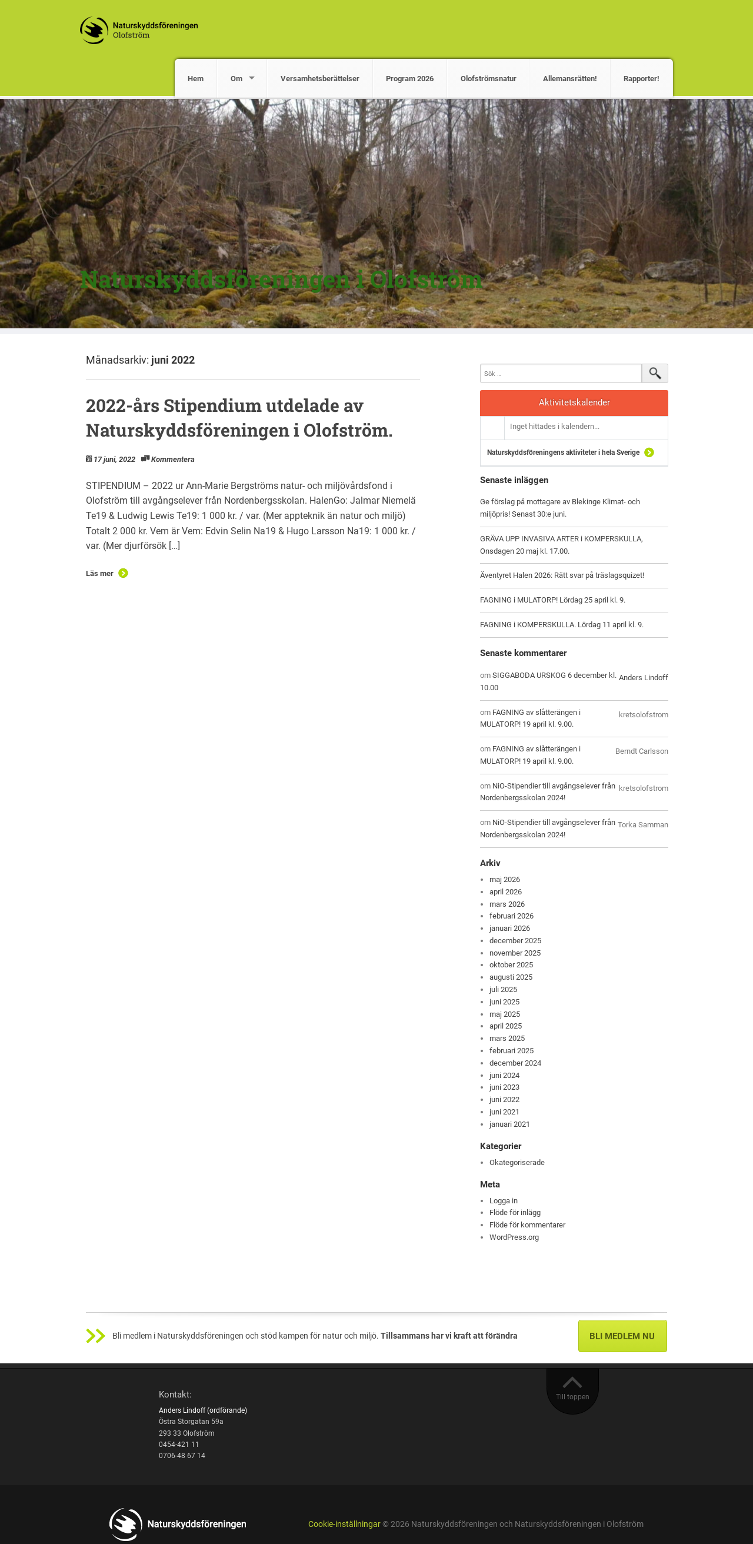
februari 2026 (511, 915)
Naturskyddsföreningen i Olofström (281, 278)
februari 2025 (511, 1050)
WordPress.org (514, 1237)
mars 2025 (507, 1038)
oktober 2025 (511, 964)
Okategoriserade (517, 1162)
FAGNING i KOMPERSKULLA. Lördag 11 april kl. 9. (562, 624)
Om (236, 78)
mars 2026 (507, 904)
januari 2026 (509, 928)
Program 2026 (410, 78)
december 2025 (515, 940)
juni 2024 (504, 1075)
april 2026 (505, 891)
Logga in (503, 1200)
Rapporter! (641, 78)
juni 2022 (504, 1099)
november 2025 (515, 953)
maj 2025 (504, 1014)
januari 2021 (509, 1124)
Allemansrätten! (570, 78)
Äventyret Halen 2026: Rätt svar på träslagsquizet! (562, 575)
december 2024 (515, 1063)
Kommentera (173, 459)
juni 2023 (504, 1087)
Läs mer (100, 573)
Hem (196, 78)
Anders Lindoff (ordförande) (203, 1410)
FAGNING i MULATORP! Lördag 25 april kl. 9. (552, 599)
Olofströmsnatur (489, 78)
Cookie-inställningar (344, 1524)
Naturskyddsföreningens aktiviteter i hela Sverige (563, 452)
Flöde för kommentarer (527, 1224)
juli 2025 (503, 989)
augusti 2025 (510, 977)
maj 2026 (504, 879)
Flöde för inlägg (515, 1212)
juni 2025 (504, 1001)
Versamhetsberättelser (320, 78)
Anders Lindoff (643, 677)
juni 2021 (504, 1111)
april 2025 (505, 1025)
